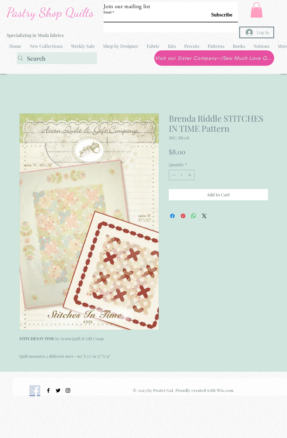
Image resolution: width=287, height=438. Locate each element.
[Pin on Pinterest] (183, 216)
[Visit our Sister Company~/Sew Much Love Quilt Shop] (214, 58)
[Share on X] (204, 216)
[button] (256, 10)
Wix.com (225, 390)
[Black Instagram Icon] (68, 390)
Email (108, 12)
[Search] (57, 58)
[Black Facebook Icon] (48, 390)
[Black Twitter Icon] (58, 390)
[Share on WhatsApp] (193, 216)
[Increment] (190, 175)
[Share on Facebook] (172, 216)
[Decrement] (173, 175)
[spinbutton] (182, 175)
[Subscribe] (218, 15)
